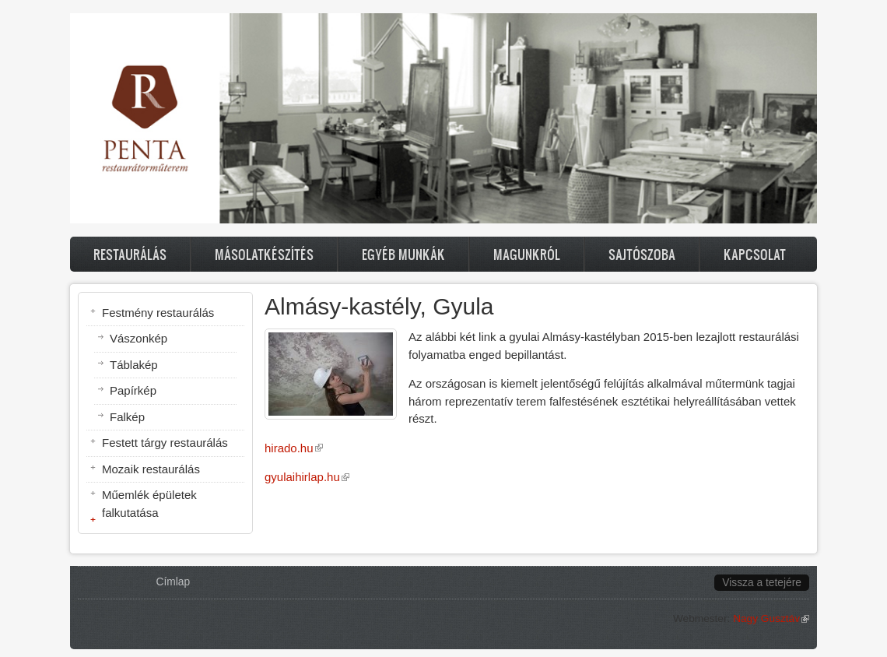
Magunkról (526, 254)
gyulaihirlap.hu (307, 476)
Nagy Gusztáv (771, 618)
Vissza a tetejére (761, 582)
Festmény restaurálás (158, 312)
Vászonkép (138, 338)
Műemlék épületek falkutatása (149, 503)
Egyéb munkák (403, 254)
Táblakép (134, 364)
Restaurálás (130, 254)
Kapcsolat (755, 254)
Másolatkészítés (264, 254)
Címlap (173, 582)
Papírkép (133, 390)
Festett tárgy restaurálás (165, 442)
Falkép (127, 416)
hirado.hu (294, 448)
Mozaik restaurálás (151, 469)
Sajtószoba (641, 254)
